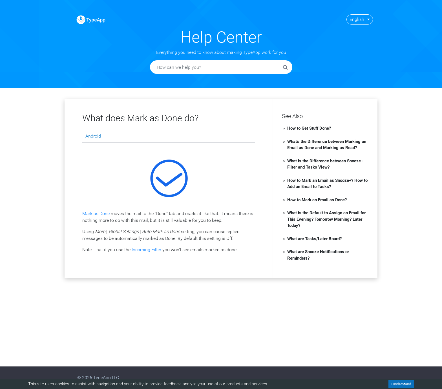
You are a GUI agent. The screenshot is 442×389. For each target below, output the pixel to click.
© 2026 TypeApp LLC (98, 377)
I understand (401, 384)
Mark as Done (96, 213)
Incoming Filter (146, 249)
